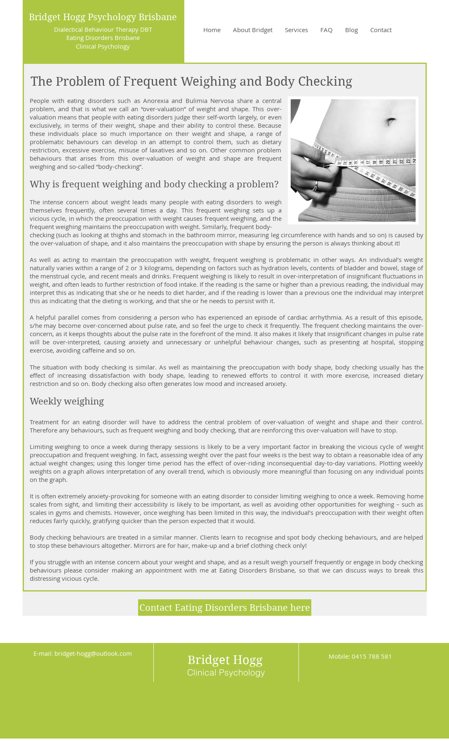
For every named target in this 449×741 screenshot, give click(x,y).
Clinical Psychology (103, 46)
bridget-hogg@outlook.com (93, 653)
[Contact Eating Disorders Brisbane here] (224, 607)
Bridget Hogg (225, 660)
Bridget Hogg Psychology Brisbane (103, 17)
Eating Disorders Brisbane (103, 37)
